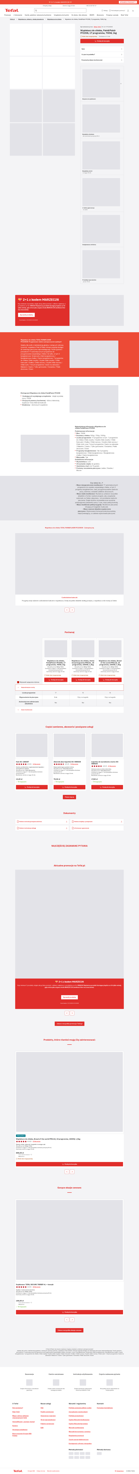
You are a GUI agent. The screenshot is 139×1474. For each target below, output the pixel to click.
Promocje (7, 15)
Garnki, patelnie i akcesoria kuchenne (38, 15)
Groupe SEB (31, 1471)
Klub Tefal (124, 15)
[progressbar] (26, 106)
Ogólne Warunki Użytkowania (79, 1420)
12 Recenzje (36, 764)
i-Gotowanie (17, 15)
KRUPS (92, 15)
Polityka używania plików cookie (80, 1408)
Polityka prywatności (76, 1416)
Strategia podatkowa (19, 1429)
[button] (104, 11)
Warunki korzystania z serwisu (79, 1431)
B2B (42, 1428)
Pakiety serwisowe (47, 1424)
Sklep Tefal (97, 27)
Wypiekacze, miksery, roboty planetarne (31, 19)
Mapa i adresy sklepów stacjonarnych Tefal (20, 1417)
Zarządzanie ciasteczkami (78, 1412)
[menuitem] (7, 15)
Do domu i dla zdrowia (79, 15)
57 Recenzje (112, 766)
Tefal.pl (12, 19)
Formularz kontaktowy (105, 1408)
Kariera (15, 1426)
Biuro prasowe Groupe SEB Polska (21, 1434)
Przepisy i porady (112, 15)
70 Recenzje (74, 764)
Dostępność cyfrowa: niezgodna (80, 1443)
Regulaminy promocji (76, 1435)
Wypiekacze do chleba (54, 19)
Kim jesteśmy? (17, 1408)
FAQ (42, 1408)
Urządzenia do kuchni (61, 15)
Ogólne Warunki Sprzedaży (78, 1424)
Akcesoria (100, 15)
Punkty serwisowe (47, 1412)
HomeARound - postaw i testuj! (23, 1422)
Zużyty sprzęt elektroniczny (78, 1439)
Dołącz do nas (41, 1471)
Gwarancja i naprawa (48, 1416)
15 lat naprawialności (48, 1420)
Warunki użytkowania (76, 1428)
